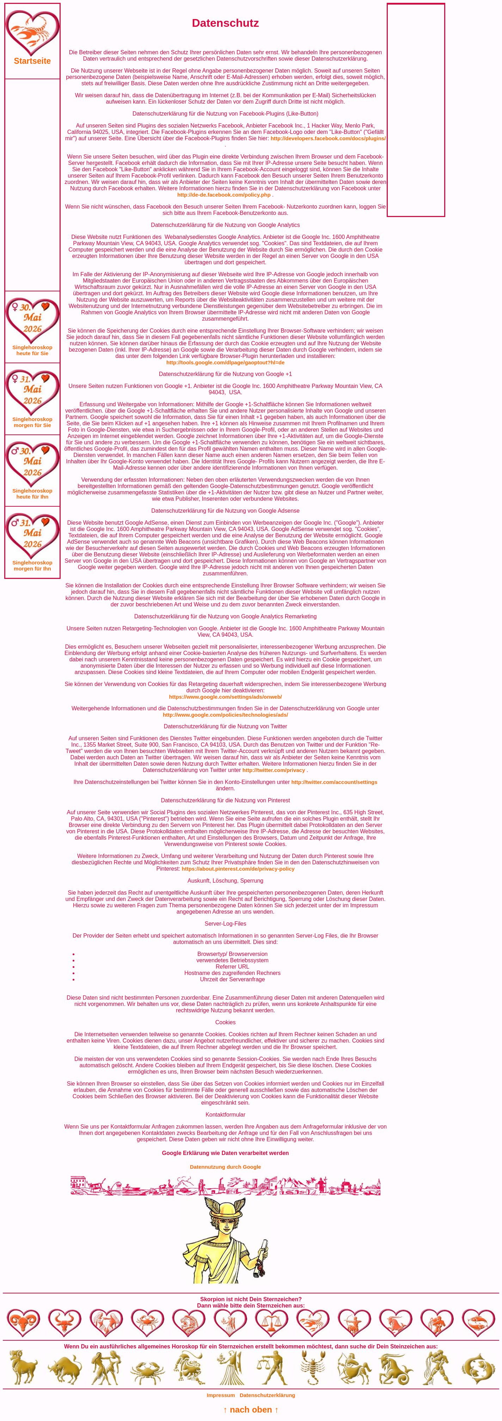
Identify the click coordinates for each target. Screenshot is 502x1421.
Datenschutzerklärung (267, 1395)
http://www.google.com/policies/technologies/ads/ (225, 715)
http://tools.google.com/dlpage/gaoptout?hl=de (225, 362)
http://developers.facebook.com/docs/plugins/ (328, 138)
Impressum (221, 1395)
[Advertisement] (32, 185)
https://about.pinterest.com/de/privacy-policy (238, 869)
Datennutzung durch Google (225, 1167)
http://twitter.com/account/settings (334, 782)
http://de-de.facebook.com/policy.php (224, 195)
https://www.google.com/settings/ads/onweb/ (225, 697)
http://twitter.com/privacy (275, 770)
